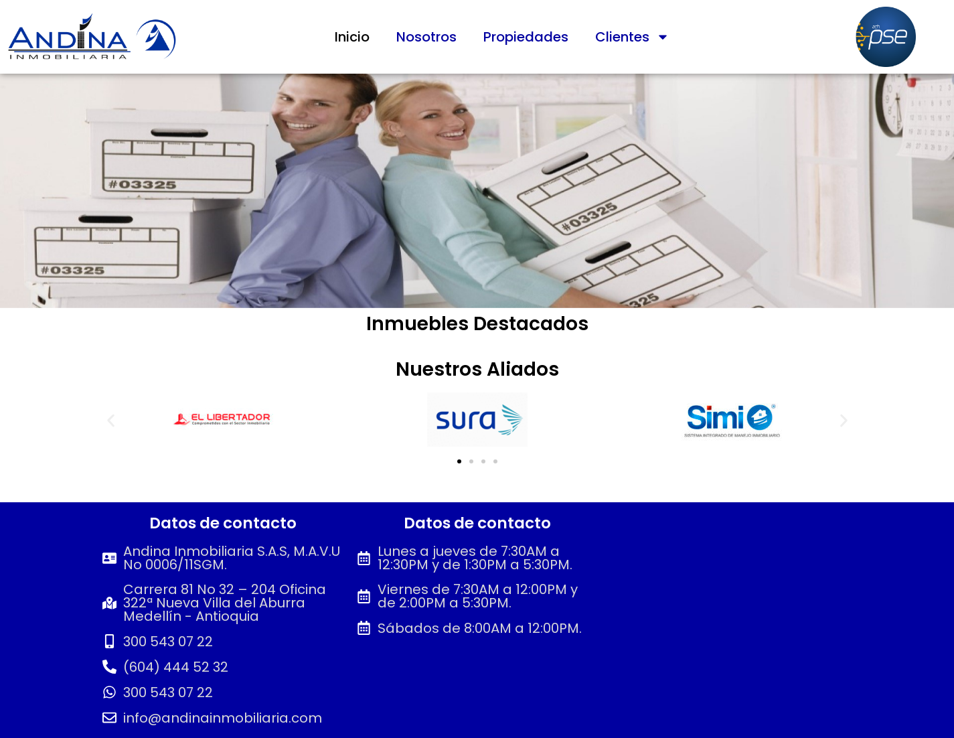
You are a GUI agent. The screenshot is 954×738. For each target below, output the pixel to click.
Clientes (632, 36)
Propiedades (525, 36)
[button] (110, 421)
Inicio (352, 36)
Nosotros (426, 36)
